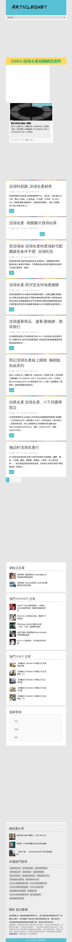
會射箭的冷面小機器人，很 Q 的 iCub (31, 835)
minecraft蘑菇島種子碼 (19, 883)
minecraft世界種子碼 (38, 883)
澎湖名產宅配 (27, 868)
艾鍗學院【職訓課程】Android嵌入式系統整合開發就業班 (31, 575)
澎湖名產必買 (15, 872)
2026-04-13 (16, 140)
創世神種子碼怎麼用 (18, 891)
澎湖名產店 (26, 872)
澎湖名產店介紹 (43, 875)
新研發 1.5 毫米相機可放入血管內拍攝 (31, 843)
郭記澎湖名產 (15, 875)
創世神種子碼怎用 (17, 898)
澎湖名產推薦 (38, 872)
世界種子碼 (32, 891)
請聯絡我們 (13, 934)
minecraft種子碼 (36, 887)
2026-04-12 (33, 453)
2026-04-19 (33, 228)
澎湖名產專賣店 (41, 868)
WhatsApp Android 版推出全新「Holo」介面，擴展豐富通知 (29, 625)
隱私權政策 (42, 940)
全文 (11, 211)
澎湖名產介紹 (15, 868)
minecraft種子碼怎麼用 (19, 887)
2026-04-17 (34, 332)
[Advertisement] (39, 39)
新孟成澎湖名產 (28, 875)
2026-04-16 (33, 371)
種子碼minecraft (32, 879)
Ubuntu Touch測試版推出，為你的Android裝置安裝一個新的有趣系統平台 (31, 608)
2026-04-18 (34, 192)
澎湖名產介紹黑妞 (17, 879)
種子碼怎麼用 (35, 894)
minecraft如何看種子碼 (19, 894)
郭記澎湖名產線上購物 (19, 123)
